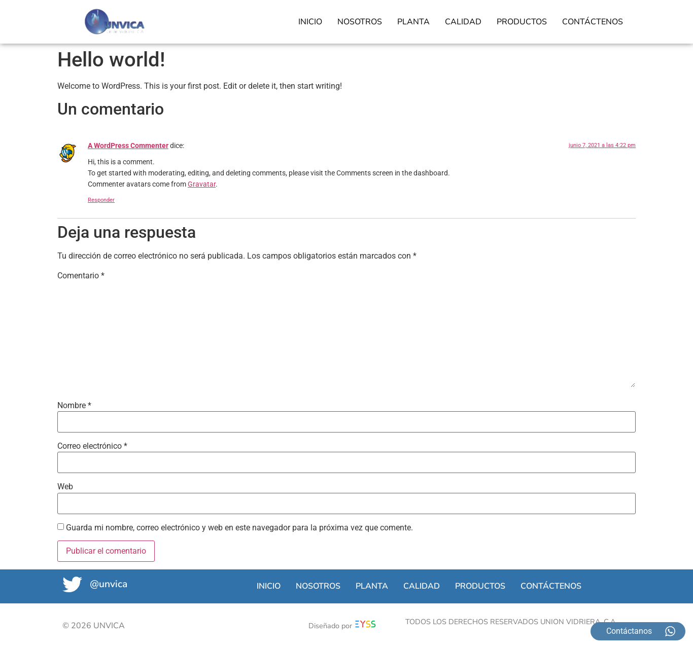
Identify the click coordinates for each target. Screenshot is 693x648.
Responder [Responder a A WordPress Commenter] (101, 200)
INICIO (310, 21)
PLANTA (413, 21)
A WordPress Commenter (128, 145)
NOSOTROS (359, 21)
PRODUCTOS (522, 21)
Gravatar (202, 184)
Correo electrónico (92, 446)
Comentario (81, 276)
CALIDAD (463, 21)
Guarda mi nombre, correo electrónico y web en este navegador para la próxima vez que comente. (239, 528)
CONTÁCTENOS (592, 21)
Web (65, 487)
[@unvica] (73, 585)
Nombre (74, 406)
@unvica (111, 584)
